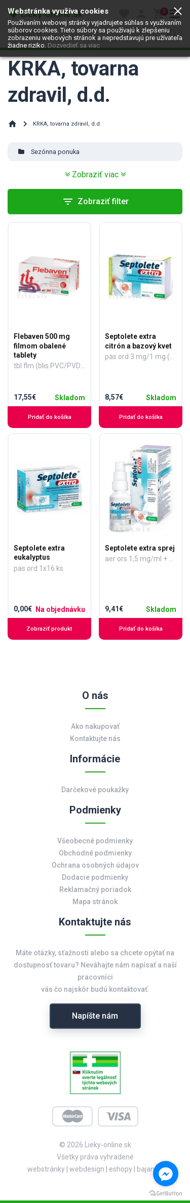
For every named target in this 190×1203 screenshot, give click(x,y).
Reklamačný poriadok (95, 889)
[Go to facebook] (165, 1173)
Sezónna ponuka (55, 152)
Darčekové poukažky (95, 790)
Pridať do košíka (49, 416)
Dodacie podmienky (95, 877)
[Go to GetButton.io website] (165, 1193)
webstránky (46, 1169)
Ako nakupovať (95, 726)
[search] (95, 34)
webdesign (86, 1169)
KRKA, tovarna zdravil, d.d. (67, 124)
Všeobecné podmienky (95, 841)
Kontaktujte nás (95, 738)
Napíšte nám (95, 1016)
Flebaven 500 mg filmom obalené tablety (42, 345)
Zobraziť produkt (49, 628)
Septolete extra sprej (140, 548)
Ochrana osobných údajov (95, 865)
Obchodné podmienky (95, 853)
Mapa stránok (95, 902)
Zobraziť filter (95, 202)
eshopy (120, 1169)
